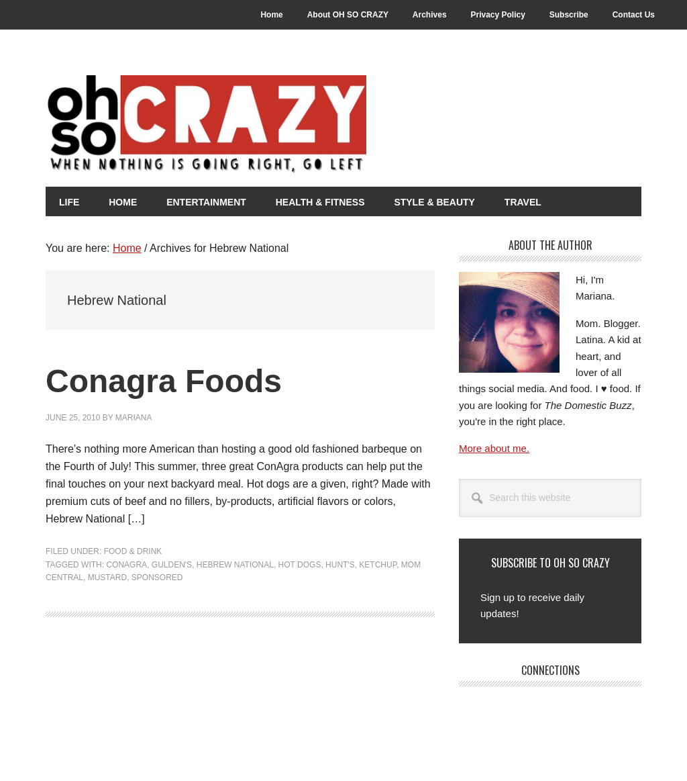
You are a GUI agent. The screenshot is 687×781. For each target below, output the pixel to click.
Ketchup (378, 564)
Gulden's (172, 564)
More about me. (494, 448)
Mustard (107, 577)
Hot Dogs (299, 564)
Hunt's (340, 564)
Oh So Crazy (280, 125)
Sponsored (157, 577)
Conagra (126, 564)
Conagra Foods (164, 381)
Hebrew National (235, 564)
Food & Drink (133, 551)
